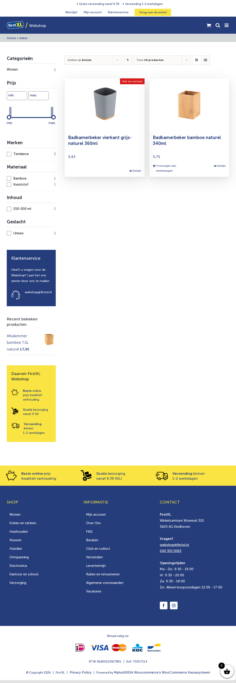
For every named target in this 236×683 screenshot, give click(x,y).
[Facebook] (163, 605)
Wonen (14, 514)
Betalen (92, 540)
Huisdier (15, 549)
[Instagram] (174, 605)
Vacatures (93, 591)
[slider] (9, 117)
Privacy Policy (80, 672)
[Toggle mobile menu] (227, 25)
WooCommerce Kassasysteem (186, 672)
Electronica (18, 566)
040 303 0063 (170, 551)
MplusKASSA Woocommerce (136, 672)
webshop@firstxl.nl (38, 292)
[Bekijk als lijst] (205, 60)
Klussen (15, 540)
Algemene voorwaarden (104, 583)
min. (11, 95)
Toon (150, 60)
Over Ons (93, 523)
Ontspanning (19, 557)
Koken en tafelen (22, 523)
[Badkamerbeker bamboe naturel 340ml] (189, 104)
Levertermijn (96, 566)
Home (11, 38)
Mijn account (96, 514)
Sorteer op (79, 60)
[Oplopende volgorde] (127, 60)
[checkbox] (31, 154)
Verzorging (17, 583)
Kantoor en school (23, 574)
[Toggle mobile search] (218, 25)
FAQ (89, 532)
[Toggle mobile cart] (209, 25)
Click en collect (98, 549)
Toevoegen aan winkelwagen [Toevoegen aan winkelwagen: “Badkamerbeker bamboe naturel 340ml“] (166, 168)
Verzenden (94, 557)
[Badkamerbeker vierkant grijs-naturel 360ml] (104, 104)
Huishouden (18, 532)
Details (136, 170)
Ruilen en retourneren (103, 574)
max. (33, 95)
